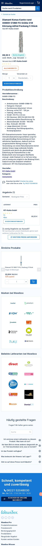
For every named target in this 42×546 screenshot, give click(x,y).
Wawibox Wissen (8, 544)
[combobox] (20, 8)
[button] (4, 78)
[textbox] (18, 8)
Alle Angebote (10, 68)
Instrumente (7, 177)
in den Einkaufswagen (12, 83)
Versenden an (22, 74)
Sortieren (6, 197)
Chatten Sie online (26, 181)
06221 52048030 (30, 183)
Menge (5, 74)
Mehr (5, 217)
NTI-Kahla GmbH (8, 171)
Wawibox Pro (6, 522)
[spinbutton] (9, 78)
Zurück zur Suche (8, 14)
